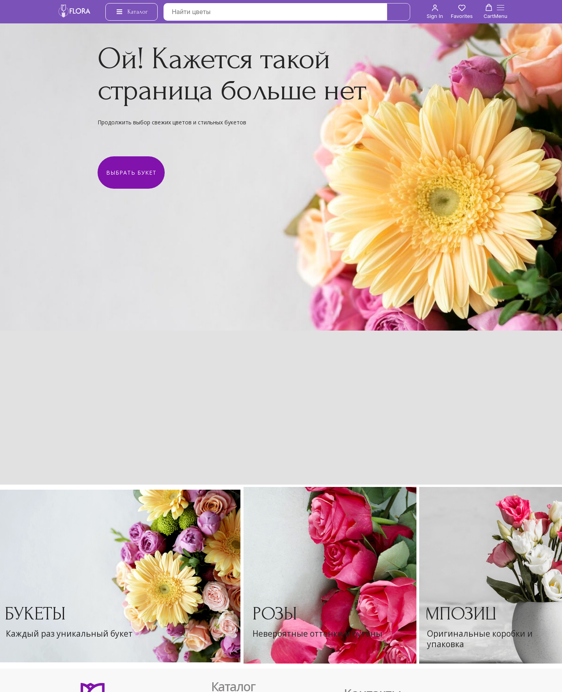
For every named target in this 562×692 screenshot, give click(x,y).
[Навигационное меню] (500, 12)
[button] (435, 11)
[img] (330, 575)
